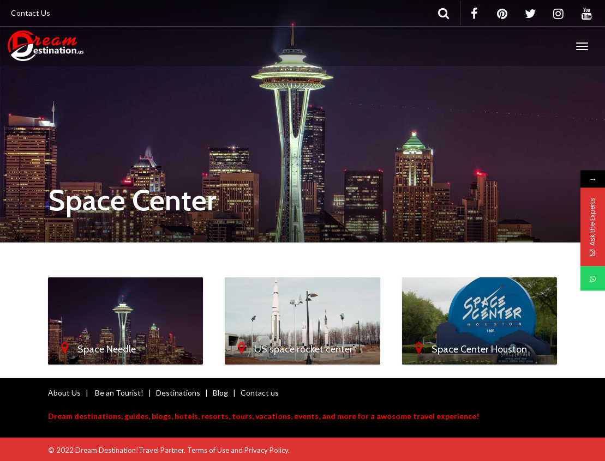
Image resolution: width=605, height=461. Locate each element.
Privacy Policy (266, 450)
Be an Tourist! (119, 392)
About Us (64, 392)
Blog (220, 392)
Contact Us (30, 12)
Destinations (178, 392)
